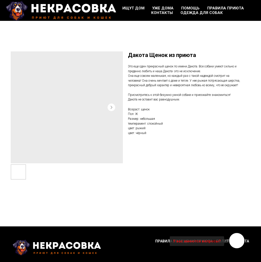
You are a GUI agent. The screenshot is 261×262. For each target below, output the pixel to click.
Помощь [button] (190, 8)
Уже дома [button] (163, 8)
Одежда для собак (201, 12)
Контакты (162, 12)
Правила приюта (225, 8)
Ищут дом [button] (133, 8)
